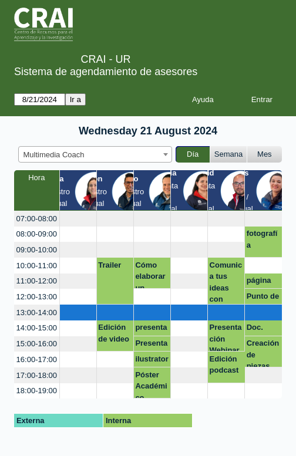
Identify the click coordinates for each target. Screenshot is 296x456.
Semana (228, 154)
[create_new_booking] (78, 219)
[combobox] (95, 154)
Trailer (109, 265)
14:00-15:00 (36, 327)
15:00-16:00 (36, 343)
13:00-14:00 (36, 312)
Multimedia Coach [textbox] (54, 154)
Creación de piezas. (263, 353)
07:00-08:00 (36, 218)
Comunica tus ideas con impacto (226, 283)
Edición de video (113, 333)
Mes (264, 154)
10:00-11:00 (36, 265)
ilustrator (151, 358)
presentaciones (151, 329)
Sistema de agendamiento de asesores (105, 71)
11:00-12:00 (36, 280)
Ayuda (203, 99)
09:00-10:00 (36, 249)
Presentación (151, 345)
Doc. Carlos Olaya (258, 329)
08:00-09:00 (36, 233)
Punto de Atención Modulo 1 (263, 298)
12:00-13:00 (36, 296)
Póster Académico (151, 384)
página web (259, 282)
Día (193, 154)
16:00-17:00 (36, 359)
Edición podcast (224, 364)
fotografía (262, 239)
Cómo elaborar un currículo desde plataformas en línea (151, 275)
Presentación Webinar (226, 337)
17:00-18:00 (36, 375)
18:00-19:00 (36, 390)
